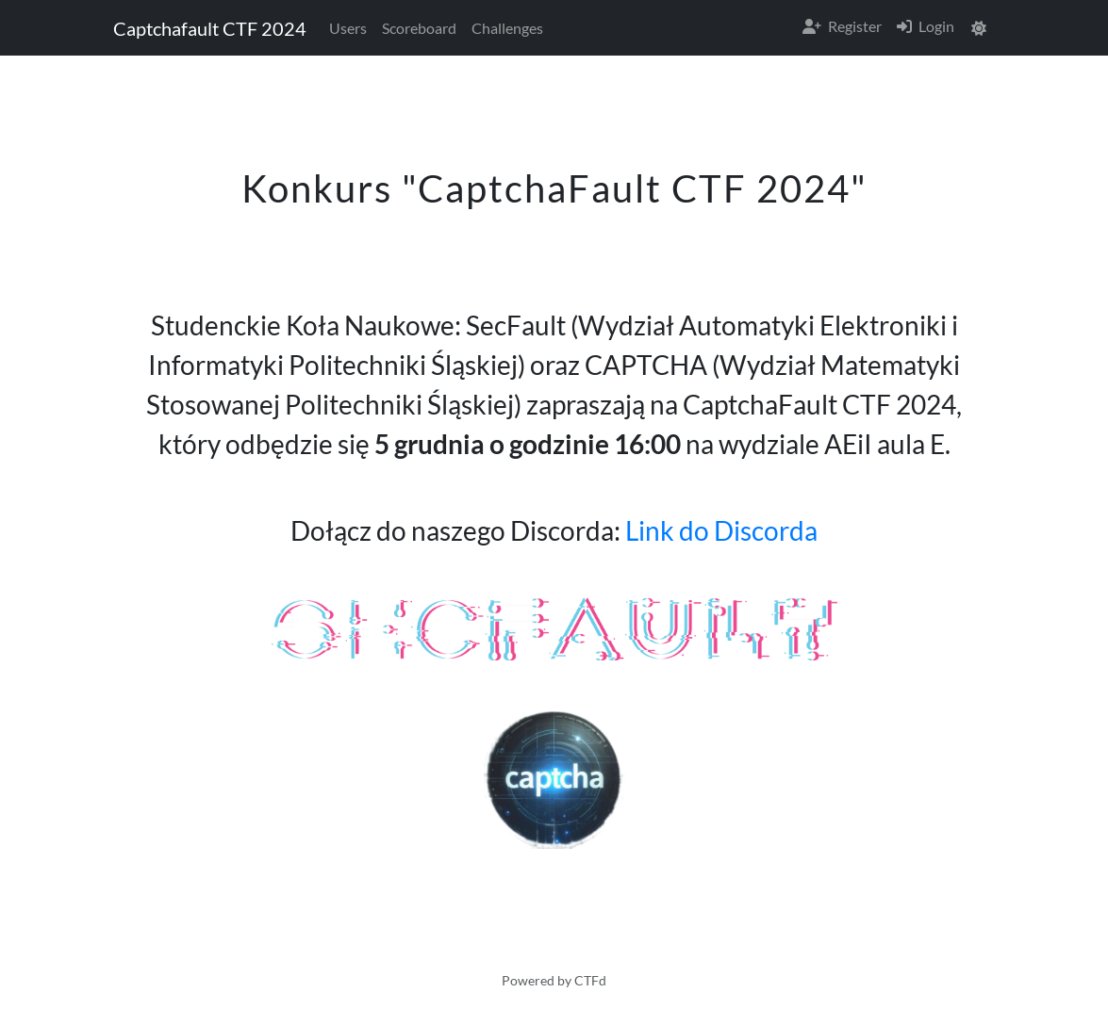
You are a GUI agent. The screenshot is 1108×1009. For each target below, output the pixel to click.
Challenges (507, 28)
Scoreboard (419, 28)
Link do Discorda (721, 530)
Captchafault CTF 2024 (209, 28)
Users (348, 28)
